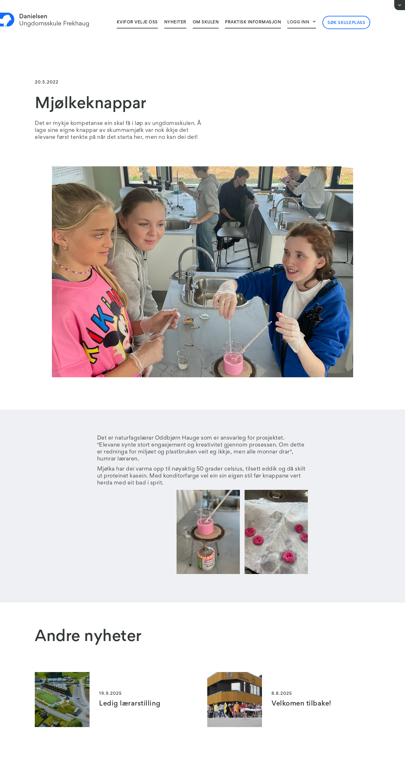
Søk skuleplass (346, 23)
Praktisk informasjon (253, 22)
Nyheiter (175, 22)
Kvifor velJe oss (137, 22)
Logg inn (298, 22)
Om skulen (206, 22)
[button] (301, 22)
